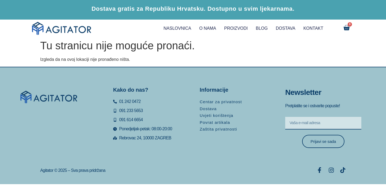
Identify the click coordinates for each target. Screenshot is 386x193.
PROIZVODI (232, 28)
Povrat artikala (215, 120)
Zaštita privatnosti (219, 127)
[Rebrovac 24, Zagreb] (52, 132)
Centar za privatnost (221, 101)
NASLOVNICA (174, 28)
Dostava (208, 108)
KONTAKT (310, 28)
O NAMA (204, 28)
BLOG (258, 28)
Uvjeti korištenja (217, 114)
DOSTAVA (282, 28)
